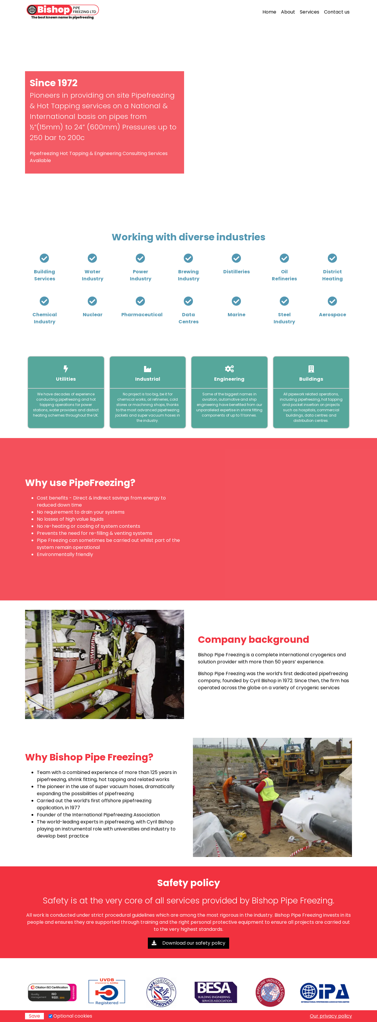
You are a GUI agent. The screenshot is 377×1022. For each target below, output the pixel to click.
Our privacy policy (331, 1016)
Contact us (337, 12)
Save (34, 1016)
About (288, 12)
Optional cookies (72, 1016)
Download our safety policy (188, 943)
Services (309, 12)
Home (269, 12)
